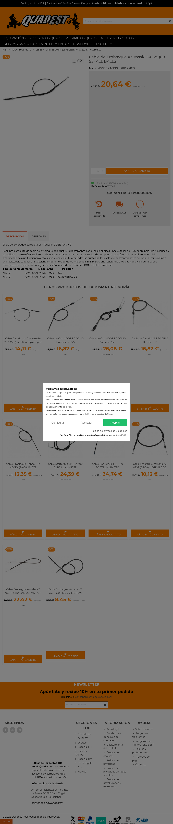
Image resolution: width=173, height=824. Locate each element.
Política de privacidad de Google (99, 414)
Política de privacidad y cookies (109, 430)
